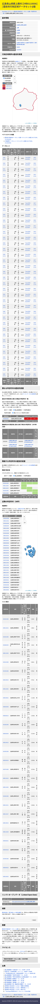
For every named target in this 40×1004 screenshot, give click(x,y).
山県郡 (18, 30)
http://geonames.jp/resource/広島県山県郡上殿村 (23, 901)
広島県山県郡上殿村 (22, 25)
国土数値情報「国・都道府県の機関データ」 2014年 (18, 984)
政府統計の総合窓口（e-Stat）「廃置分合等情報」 (17, 986)
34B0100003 (6, 876)
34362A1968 (6, 483)
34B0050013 (6, 715)
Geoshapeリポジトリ (7, 11)
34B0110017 (6, 814)
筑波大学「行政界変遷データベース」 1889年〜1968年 (18, 971)
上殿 (18, 27)
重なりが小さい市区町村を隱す (20, 413)
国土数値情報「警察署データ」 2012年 (14, 980)
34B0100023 (6, 680)
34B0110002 (6, 787)
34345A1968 (6, 751)
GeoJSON (27, 159)
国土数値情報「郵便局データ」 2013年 (14, 979)
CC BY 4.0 (22, 951)
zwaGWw (19, 50)
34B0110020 (6, 832)
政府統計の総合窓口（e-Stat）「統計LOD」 (15, 989)
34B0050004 (6, 733)
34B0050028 (6, 849)
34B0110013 (6, 778)
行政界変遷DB (7, 80)
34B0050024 (6, 760)
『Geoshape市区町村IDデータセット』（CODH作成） (18, 991)
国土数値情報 (7, 78)
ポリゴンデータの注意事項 (29, 394)
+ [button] (14, 76)
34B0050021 (6, 840)
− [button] (14, 79)
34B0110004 (6, 485)
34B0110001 (6, 689)
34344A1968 (6, 858)
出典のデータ (18, 61)
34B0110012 (6, 488)
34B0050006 (6, 706)
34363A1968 (6, 490)
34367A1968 (6, 769)
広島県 (18, 33)
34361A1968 (6, 493)
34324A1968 (6, 671)
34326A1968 (6, 724)
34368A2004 (6, 418)
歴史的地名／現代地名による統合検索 (11, 912)
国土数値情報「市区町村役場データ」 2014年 (16, 975)
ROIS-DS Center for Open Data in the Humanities (25, 1001)
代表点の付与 (21, 508)
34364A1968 (6, 796)
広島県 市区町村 (21, 42)
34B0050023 (6, 867)
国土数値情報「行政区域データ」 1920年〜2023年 (17, 970)
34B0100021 (6, 698)
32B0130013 (6, 823)
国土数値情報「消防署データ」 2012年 (14, 982)
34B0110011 (6, 805)
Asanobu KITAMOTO (7, 1001)
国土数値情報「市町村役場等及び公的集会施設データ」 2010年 (20, 977)
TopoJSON (27, 157)
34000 (18, 47)
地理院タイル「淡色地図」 (32, 123)
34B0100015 (6, 742)
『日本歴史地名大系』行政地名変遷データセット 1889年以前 (20, 973)
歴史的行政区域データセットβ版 (22, 11)
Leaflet (26, 123)
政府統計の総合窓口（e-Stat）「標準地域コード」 (17, 988)
